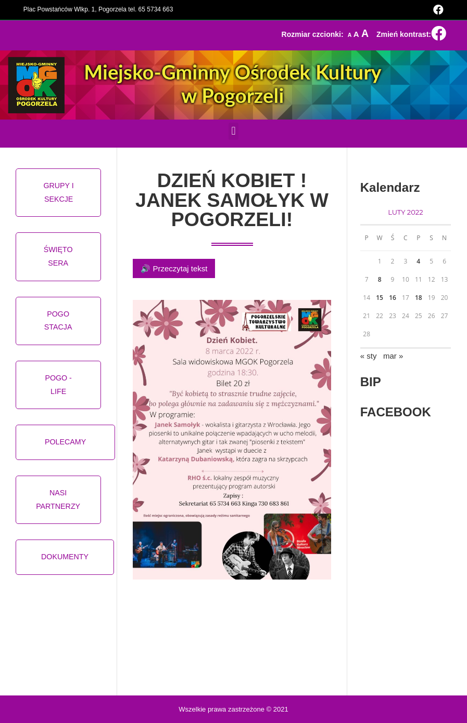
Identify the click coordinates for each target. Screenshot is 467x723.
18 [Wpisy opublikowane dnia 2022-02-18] (418, 297)
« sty (368, 355)
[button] (233, 131)
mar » (393, 355)
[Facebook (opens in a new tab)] (437, 10)
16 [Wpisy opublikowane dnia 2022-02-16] (392, 297)
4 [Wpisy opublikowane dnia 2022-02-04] (418, 261)
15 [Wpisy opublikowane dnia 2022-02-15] (379, 297)
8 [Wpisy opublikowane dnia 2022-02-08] (380, 279)
